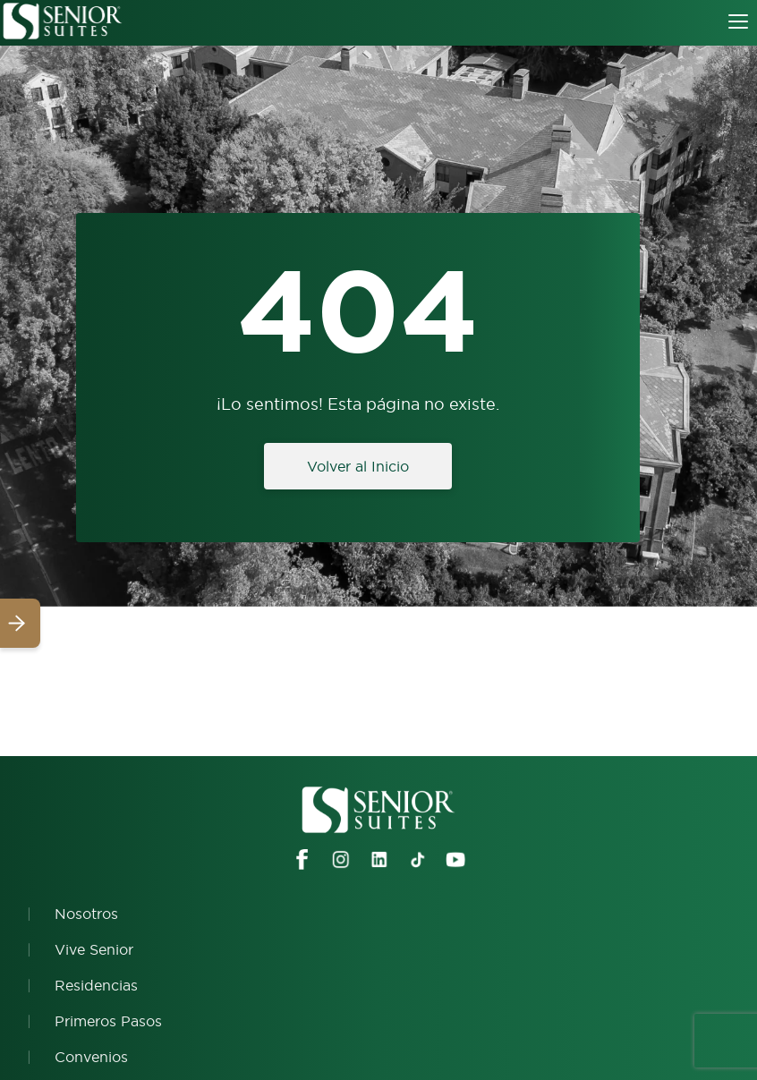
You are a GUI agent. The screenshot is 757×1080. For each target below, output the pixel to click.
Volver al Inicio (358, 466)
